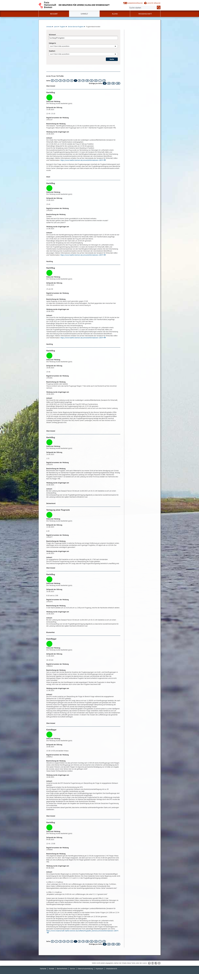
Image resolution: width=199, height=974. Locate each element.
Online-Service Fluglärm (76, 26)
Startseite (43, 969)
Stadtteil (52, 51)
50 (113, 83)
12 (96, 80)
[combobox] (83, 46)
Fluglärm (63, 26)
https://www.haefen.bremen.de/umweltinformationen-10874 (81, 160)
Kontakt (51, 969)
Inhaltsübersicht (111, 969)
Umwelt (49, 26)
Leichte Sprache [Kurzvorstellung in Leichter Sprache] (153, 3)
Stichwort (52, 35)
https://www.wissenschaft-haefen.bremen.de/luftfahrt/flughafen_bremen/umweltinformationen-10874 (82, 931)
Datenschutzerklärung (85, 969)
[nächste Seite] (100, 80)
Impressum (99, 969)
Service (72, 969)
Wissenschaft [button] (145, 14)
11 (91, 80)
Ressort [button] (54, 14)
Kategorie (52, 43)
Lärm (56, 26)
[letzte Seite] (104, 80)
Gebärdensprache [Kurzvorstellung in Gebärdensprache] (135, 3)
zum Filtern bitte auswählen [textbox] (59, 46)
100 (118, 83)
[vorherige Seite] (56, 80)
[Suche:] (144, 7)
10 (87, 80)
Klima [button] (115, 14)
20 (109, 83)
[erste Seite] (52, 80)
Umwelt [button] (84, 14)
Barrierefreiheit (62, 969)
